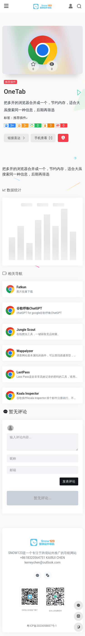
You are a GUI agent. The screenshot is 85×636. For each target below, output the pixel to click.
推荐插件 (10, 82)
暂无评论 (18, 411)
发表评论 (69, 481)
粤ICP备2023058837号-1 (42, 625)
